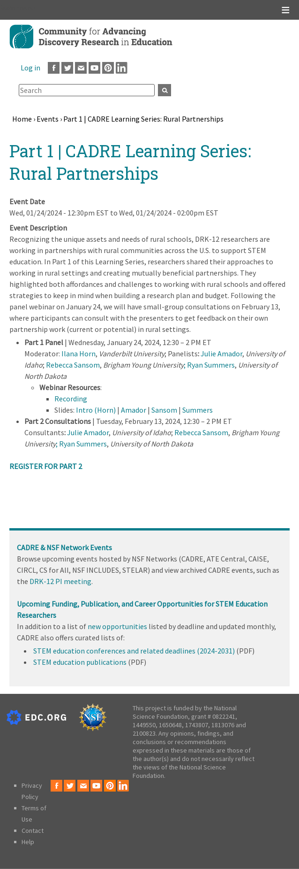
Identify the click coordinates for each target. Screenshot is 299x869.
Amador (133, 410)
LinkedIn (121, 68)
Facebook (54, 68)
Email (81, 68)
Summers (197, 410)
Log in (30, 67)
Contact (33, 830)
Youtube (94, 68)
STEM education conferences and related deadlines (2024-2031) (134, 650)
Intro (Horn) (96, 410)
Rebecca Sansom (73, 364)
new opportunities (117, 626)
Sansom (164, 410)
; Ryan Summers (209, 364)
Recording (70, 398)
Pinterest (108, 68)
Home (22, 118)
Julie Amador (221, 353)
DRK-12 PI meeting (60, 581)
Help (28, 842)
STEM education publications (80, 662)
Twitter (67, 68)
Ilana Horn (78, 353)
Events (48, 118)
